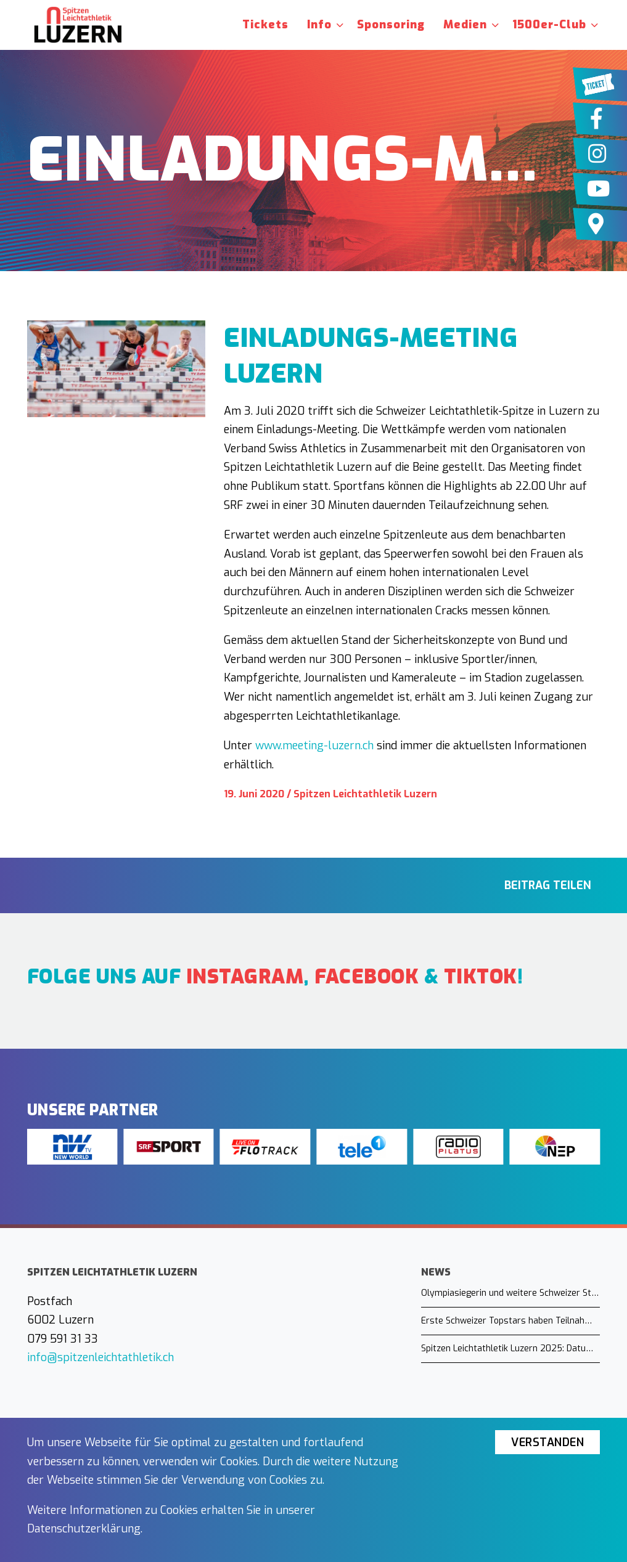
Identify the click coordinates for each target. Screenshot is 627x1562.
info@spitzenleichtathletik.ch (100, 1357)
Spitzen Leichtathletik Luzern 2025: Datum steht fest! (510, 1348)
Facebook (366, 977)
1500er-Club (549, 24)
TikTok (480, 977)
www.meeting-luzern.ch (314, 745)
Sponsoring (391, 24)
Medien (465, 24)
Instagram (245, 977)
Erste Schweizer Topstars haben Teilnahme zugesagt (510, 1321)
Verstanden (547, 1442)
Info (319, 24)
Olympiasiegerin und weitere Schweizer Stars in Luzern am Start (510, 1293)
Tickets (265, 24)
